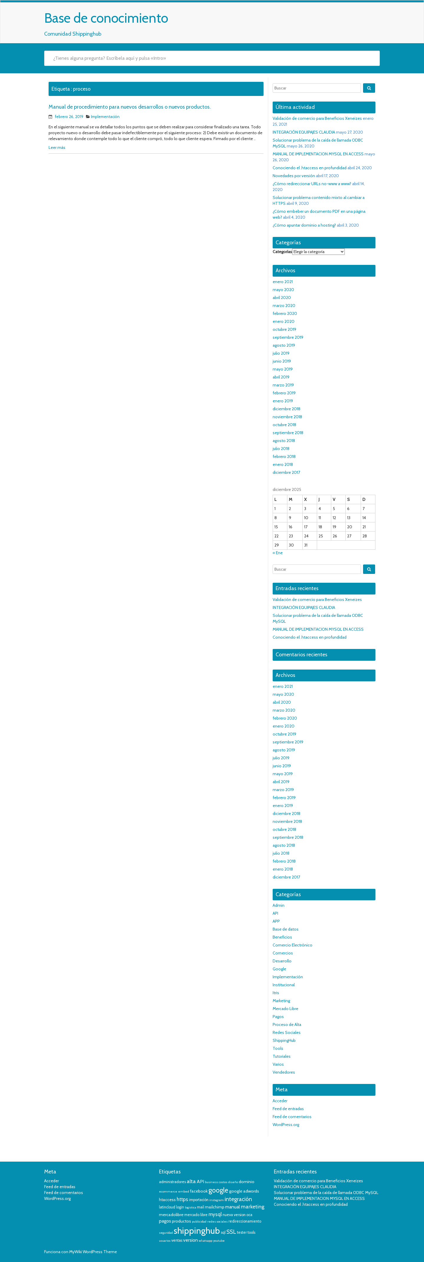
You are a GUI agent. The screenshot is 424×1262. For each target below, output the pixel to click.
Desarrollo (282, 961)
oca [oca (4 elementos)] (249, 1215)
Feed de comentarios (292, 1116)
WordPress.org (286, 1124)
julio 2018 (281, 448)
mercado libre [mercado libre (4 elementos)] (196, 1215)
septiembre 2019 (288, 337)
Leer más (57, 147)
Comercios (283, 953)
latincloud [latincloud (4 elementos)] (167, 1207)
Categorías (282, 251)
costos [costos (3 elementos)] (223, 1182)
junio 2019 (282, 361)
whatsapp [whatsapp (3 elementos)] (205, 1241)
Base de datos (286, 929)
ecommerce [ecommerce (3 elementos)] (168, 1191)
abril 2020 (282, 297)
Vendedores (284, 1072)
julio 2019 (281, 353)
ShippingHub (284, 1040)
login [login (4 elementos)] (180, 1207)
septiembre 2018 (288, 432)
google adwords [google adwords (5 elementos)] (244, 1191)
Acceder (280, 1100)
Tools (278, 1048)
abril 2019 (281, 377)
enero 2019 (283, 400)
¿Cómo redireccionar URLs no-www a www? (312, 183)
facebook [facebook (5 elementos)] (199, 1191)
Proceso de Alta (287, 1024)
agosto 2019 (284, 345)
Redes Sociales (287, 1032)
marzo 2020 (284, 305)
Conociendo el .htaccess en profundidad (310, 167)
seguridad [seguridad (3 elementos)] (166, 1233)
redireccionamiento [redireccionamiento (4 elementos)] (244, 1221)
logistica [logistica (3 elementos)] (190, 1207)
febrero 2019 (284, 393)
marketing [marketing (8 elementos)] (252, 1206)
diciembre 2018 (286, 408)
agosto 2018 (284, 440)
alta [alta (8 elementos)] (191, 1181)
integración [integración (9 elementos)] (238, 1199)
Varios (278, 1064)
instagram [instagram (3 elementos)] (216, 1200)
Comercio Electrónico (292, 945)
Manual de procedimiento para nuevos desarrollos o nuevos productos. (130, 107)
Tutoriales (282, 1056)
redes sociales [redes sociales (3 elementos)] (217, 1221)
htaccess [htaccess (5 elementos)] (167, 1199)
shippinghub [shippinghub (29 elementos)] (197, 1231)
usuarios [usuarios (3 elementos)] (164, 1241)
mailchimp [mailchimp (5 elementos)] (214, 1207)
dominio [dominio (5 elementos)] (246, 1181)
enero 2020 (283, 321)
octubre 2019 (284, 329)
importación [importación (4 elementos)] (198, 1200)
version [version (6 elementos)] (190, 1240)
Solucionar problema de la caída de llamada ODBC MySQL (326, 1192)
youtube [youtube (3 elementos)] (219, 1241)
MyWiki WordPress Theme (93, 1251)
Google (279, 969)
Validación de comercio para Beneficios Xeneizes (317, 118)
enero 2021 (283, 281)
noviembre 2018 (287, 416)
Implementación (105, 116)
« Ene (278, 552)
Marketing (281, 1000)
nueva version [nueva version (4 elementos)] (234, 1215)
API (275, 913)
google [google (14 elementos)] (218, 1190)
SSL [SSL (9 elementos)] (231, 1231)
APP (276, 921)
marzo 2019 (283, 385)
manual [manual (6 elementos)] (232, 1207)
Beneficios (282, 937)
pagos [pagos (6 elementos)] (165, 1221)
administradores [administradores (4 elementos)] (172, 1182)
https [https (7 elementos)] (182, 1199)
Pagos (278, 1016)
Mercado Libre (285, 1008)
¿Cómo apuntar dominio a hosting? (304, 225)
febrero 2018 (284, 456)
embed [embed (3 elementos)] (183, 1191)
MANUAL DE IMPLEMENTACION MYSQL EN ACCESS (318, 154)
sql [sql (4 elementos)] (223, 1232)
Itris (276, 992)
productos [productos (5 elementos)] (181, 1221)
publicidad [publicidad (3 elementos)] (199, 1221)
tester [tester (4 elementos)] (242, 1232)
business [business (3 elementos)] (211, 1182)
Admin (278, 905)
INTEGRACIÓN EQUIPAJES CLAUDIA (304, 132)
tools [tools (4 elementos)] (251, 1232)
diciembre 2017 (286, 472)
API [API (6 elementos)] (200, 1181)
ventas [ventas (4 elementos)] (176, 1240)
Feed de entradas (288, 1108)
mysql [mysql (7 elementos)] (215, 1214)
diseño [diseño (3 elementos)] (233, 1182)
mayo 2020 (283, 289)
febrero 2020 (285, 313)
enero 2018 (283, 464)
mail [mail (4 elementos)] (200, 1207)
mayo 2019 (283, 369)
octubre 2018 (284, 424)
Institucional (284, 984)
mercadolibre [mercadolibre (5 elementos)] (171, 1214)
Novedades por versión (294, 175)
